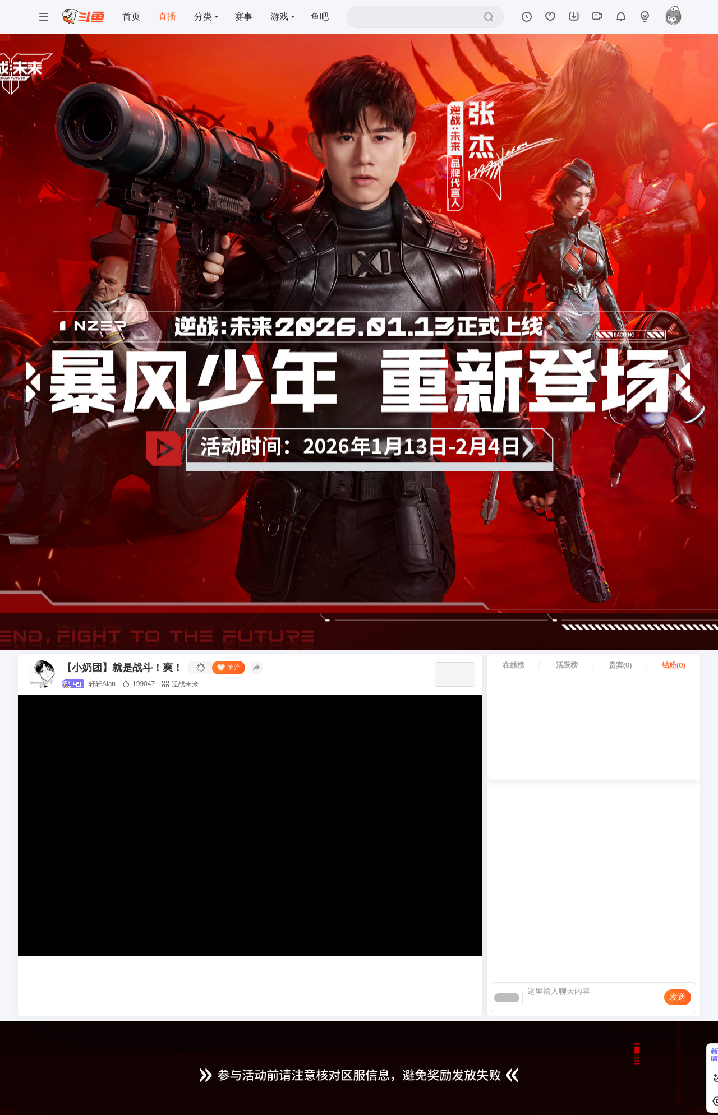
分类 (203, 16)
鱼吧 (320, 16)
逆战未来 (180, 684)
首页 (131, 16)
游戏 (279, 16)
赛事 (243, 16)
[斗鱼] (83, 17)
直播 (167, 16)
